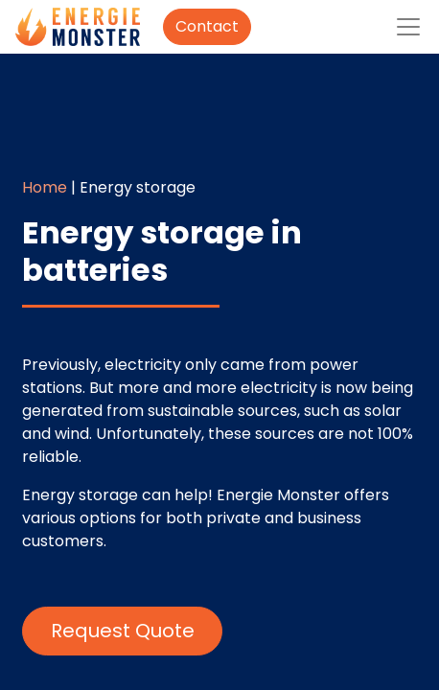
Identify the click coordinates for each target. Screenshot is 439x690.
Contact (207, 26)
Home (44, 187)
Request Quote (123, 630)
